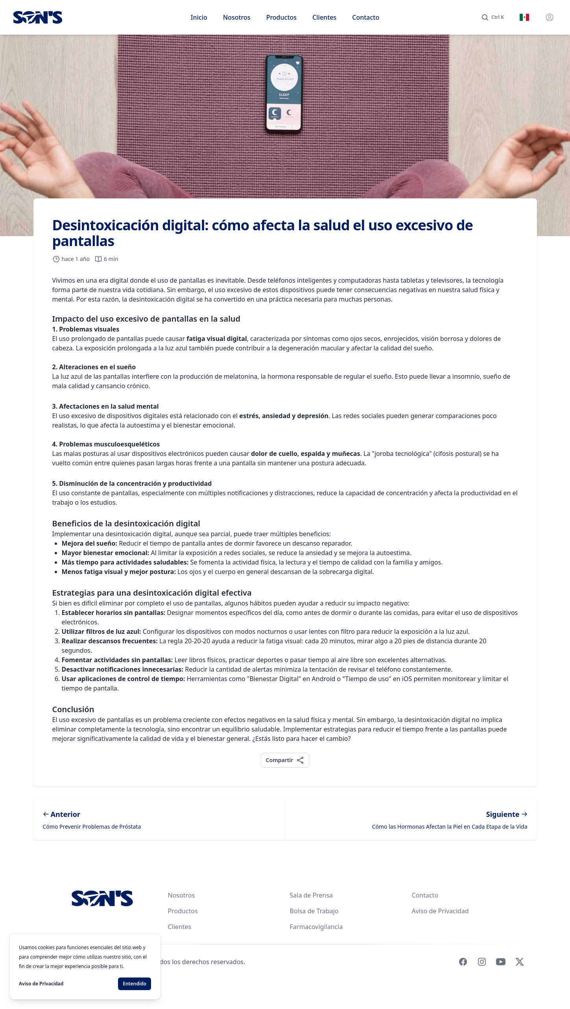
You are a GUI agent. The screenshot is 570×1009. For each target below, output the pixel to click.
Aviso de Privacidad (440, 911)
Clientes (324, 17)
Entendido (134, 983)
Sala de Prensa (311, 895)
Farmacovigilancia (316, 926)
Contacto (365, 17)
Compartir (285, 760)
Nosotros (237, 17)
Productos (281, 17)
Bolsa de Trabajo (314, 911)
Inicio (199, 17)
